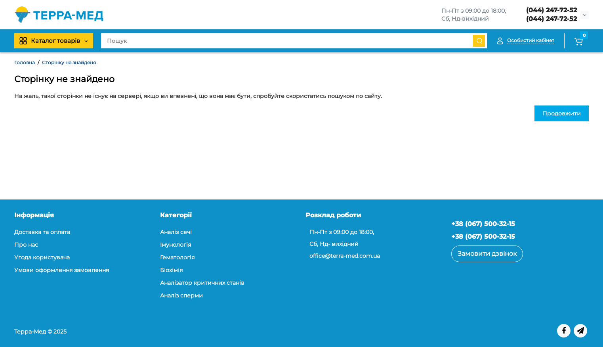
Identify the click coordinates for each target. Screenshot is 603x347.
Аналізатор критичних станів (202, 282)
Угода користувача (42, 257)
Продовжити (561, 113)
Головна (24, 62)
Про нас (26, 244)
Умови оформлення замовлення (61, 270)
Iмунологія (175, 244)
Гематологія (177, 257)
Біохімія (171, 270)
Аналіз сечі (176, 232)
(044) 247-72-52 (551, 10)
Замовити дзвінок (487, 253)
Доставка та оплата (42, 232)
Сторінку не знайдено (69, 62)
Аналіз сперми (181, 295)
